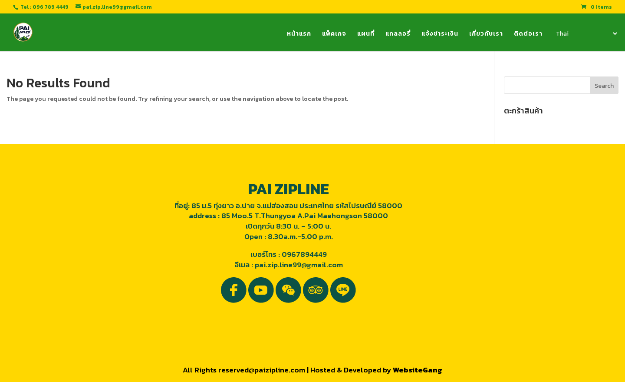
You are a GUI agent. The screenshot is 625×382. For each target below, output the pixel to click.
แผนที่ (366, 34)
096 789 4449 (51, 7)
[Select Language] (585, 33)
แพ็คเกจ (334, 34)
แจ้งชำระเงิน (439, 34)
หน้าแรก (299, 34)
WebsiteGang (417, 369)
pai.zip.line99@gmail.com (299, 264)
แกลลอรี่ (398, 34)
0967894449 (304, 254)
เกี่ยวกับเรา (486, 34)
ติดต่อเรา (528, 34)
